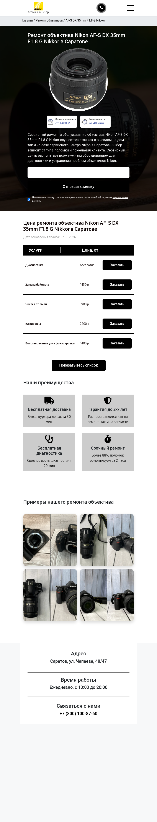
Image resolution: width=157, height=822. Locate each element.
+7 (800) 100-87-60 (78, 713)
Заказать (117, 265)
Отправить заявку (78, 186)
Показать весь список (78, 365)
